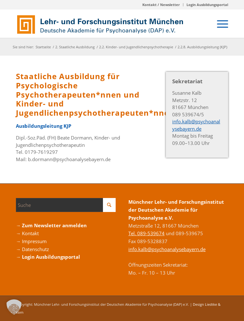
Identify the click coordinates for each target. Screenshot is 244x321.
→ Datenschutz (32, 249)
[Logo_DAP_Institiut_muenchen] (101, 23)
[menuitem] (161, 4)
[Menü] (219, 23)
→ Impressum (31, 241)
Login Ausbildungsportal (207, 4)
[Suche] (66, 205)
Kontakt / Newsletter (161, 4)
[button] (14, 307)
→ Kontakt (27, 233)
